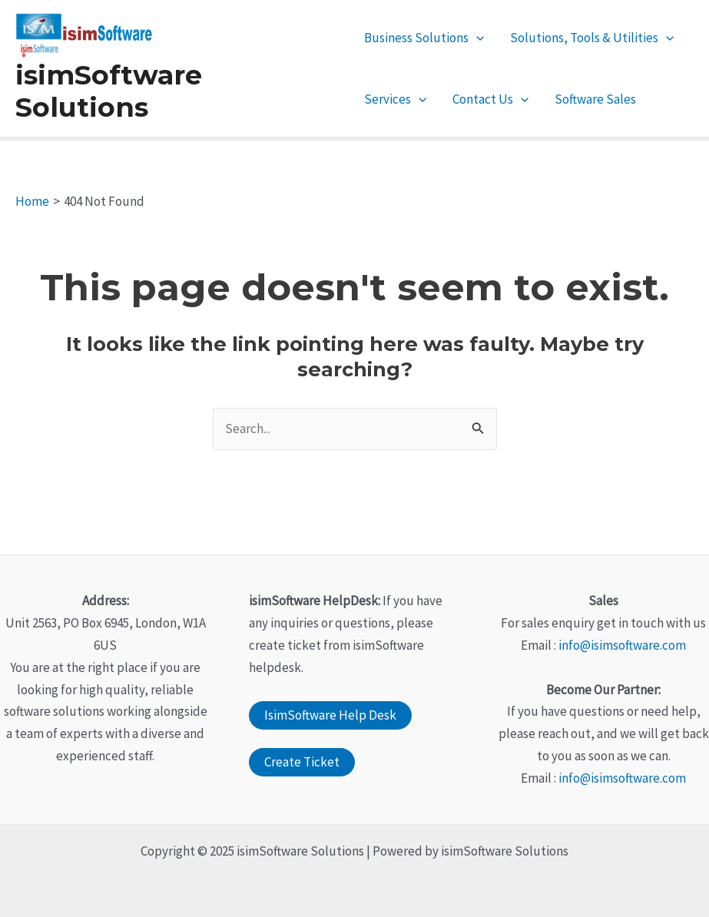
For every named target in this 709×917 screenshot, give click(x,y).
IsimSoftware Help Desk (330, 715)
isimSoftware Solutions (108, 91)
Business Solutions (424, 37)
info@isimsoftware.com (622, 645)
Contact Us (490, 99)
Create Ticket (302, 761)
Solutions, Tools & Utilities (592, 37)
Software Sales (595, 99)
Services (395, 99)
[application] (476, 37)
